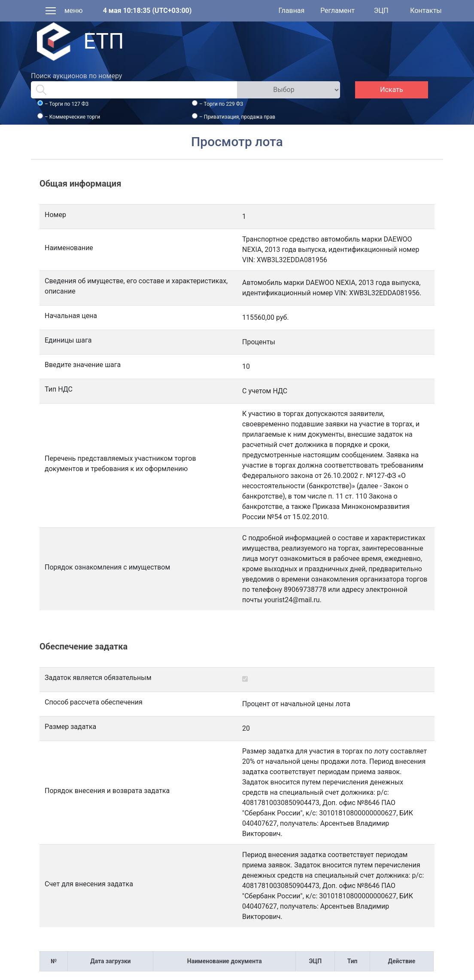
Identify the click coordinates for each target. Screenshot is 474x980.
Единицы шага (68, 340)
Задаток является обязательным (98, 678)
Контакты (425, 10)
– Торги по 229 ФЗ (221, 104)
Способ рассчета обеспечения (94, 702)
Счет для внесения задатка (89, 884)
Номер (55, 215)
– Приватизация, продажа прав (237, 117)
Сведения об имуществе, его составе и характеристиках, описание (136, 286)
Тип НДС (59, 389)
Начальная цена (71, 316)
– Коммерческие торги (72, 117)
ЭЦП (381, 10)
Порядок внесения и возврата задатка (107, 791)
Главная (292, 10)
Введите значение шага (83, 365)
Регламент (337, 10)
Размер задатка (70, 727)
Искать (391, 90)
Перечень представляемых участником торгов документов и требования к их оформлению (120, 463)
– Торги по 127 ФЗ (66, 104)
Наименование (69, 248)
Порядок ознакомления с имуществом (107, 567)
